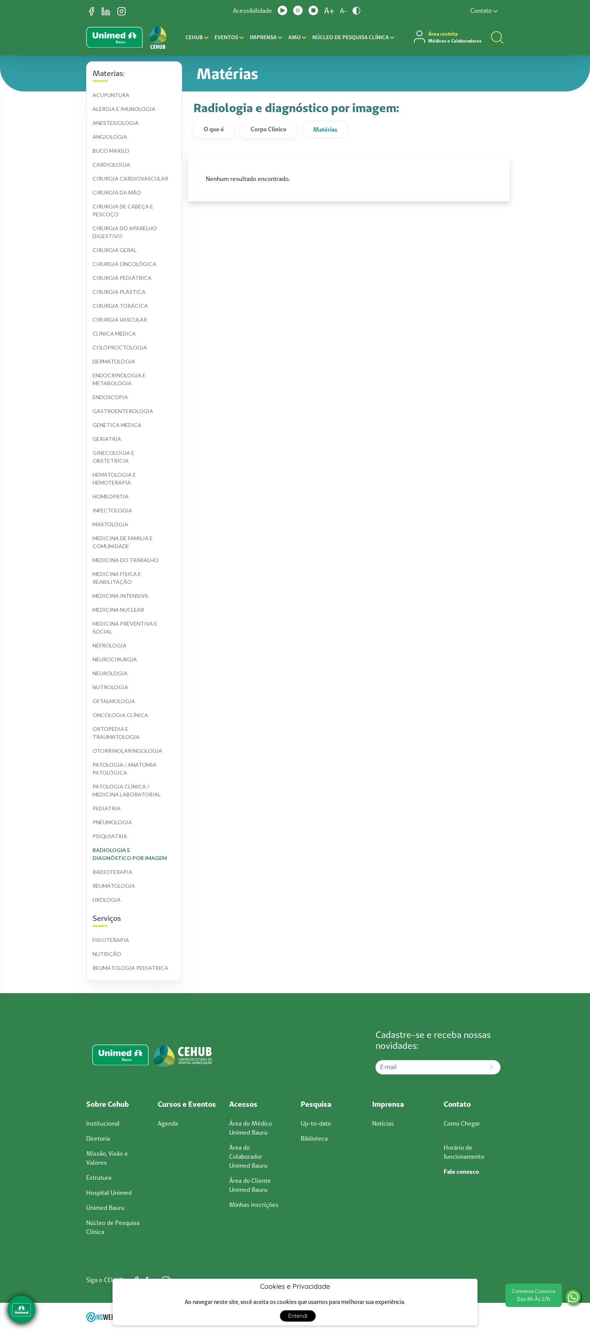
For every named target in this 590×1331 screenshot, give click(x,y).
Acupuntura (111, 95)
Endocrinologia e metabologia (120, 379)
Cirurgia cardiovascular (130, 178)
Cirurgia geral (115, 250)
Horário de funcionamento (464, 1152)
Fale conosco (461, 1171)
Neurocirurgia (115, 659)
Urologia (107, 899)
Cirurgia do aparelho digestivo (125, 232)
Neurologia (110, 673)
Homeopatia (111, 496)
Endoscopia (110, 397)
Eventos (229, 37)
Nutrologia (110, 687)
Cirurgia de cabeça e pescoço (123, 210)
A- (343, 10)
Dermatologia (114, 361)
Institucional (103, 1123)
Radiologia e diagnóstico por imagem (130, 854)
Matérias (325, 129)
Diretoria (98, 1138)
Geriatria (107, 439)
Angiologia (110, 137)
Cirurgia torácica (120, 305)
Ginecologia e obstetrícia (114, 457)
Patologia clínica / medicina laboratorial (127, 790)
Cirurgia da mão (117, 192)
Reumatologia (114, 886)
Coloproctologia (120, 347)
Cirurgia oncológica (125, 264)
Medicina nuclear (118, 609)
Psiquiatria (110, 836)
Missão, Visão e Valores (107, 1158)
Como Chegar (462, 1123)
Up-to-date (316, 1123)
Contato (484, 10)
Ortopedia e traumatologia (116, 733)
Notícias (383, 1123)
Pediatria (107, 808)
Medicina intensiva (120, 596)
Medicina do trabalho (125, 560)
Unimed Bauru (105, 1207)
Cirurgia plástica (119, 292)
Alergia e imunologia (124, 109)
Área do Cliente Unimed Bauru (250, 1185)
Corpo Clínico (268, 129)
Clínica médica (114, 333)
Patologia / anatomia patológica (125, 768)
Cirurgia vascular (120, 319)
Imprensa (266, 37)
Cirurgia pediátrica (122, 278)
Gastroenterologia (123, 411)
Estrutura (98, 1177)
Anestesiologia (116, 123)
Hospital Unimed (109, 1192)
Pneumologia (112, 822)
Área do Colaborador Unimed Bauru (248, 1156)
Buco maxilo (111, 150)
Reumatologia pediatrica (130, 968)
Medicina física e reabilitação (117, 578)
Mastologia (110, 524)
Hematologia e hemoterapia (115, 478)
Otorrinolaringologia (127, 751)
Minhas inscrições (253, 1204)
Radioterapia (112, 872)
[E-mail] (429, 1067)
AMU (297, 37)
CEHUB (197, 37)
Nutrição (107, 954)
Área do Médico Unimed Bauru (250, 1128)
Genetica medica (117, 425)
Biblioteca (314, 1138)
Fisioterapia (111, 940)
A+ (329, 10)
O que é (214, 129)
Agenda (168, 1123)
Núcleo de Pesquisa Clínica (353, 37)
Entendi (298, 1315)
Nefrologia (109, 645)
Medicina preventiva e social (125, 627)
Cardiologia (111, 164)
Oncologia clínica (120, 715)
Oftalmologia (114, 701)
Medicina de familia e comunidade (123, 542)
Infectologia (112, 510)
